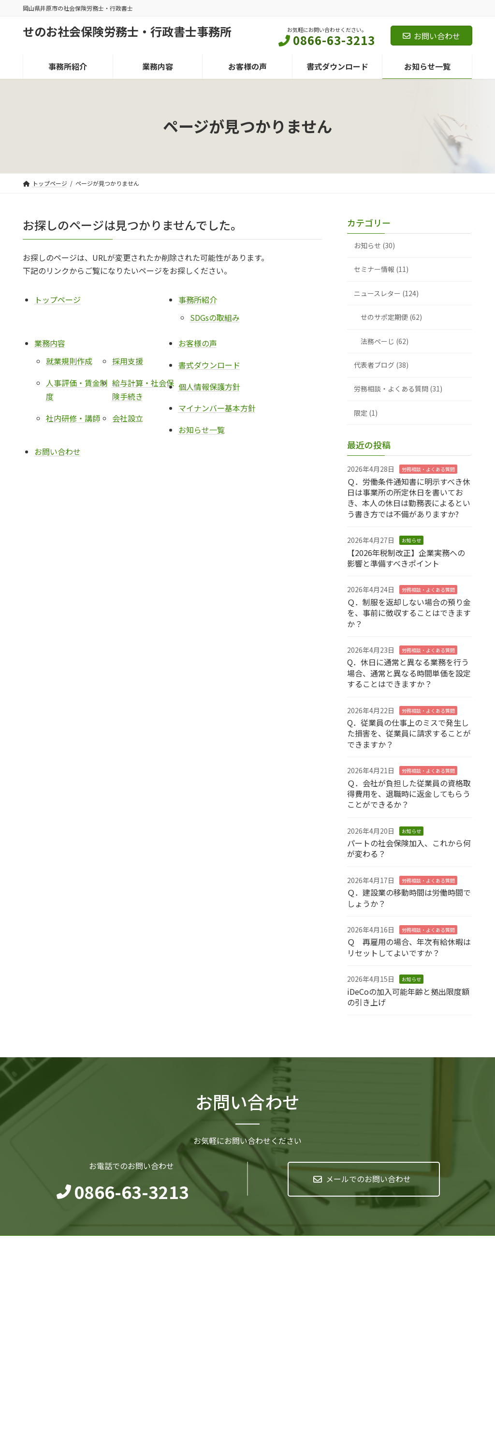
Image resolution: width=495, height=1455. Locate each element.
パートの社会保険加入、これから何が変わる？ (409, 848)
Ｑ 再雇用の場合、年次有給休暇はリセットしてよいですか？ (409, 947)
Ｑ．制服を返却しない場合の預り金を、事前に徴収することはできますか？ (409, 613)
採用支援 (127, 361)
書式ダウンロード (209, 365)
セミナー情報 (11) (381, 269)
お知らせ (411, 540)
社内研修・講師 (73, 418)
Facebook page (402, 1314)
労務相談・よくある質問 (428, 469)
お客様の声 (197, 343)
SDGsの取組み (215, 317)
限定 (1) (366, 413)
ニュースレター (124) (386, 293)
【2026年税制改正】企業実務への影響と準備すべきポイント (406, 558)
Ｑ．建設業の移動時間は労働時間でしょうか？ (409, 898)
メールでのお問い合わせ (368, 1179)
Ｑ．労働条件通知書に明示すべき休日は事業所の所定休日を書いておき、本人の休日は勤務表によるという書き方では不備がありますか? (408, 498)
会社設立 (127, 418)
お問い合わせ (431, 36)
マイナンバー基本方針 (217, 408)
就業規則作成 (69, 361)
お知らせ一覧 (201, 429)
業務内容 (49, 343)
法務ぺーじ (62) (384, 341)
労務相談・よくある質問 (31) (398, 389)
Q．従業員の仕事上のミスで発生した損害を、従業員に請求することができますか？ (409, 733)
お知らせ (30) (374, 245)
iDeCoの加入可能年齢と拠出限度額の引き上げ (408, 997)
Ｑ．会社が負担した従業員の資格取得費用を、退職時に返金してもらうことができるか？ (409, 793)
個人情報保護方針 (209, 386)
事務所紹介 (197, 299)
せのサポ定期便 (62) (391, 317)
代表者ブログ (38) (381, 365)
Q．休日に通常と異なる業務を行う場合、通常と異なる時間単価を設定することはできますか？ (409, 673)
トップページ (57, 299)
